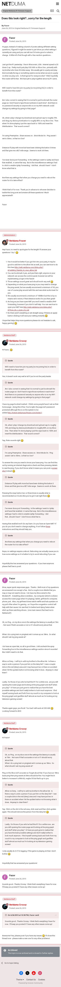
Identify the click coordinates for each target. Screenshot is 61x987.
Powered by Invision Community (31, 983)
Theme (20, 980)
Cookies (41, 980)
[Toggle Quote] (6, 360)
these (48, 527)
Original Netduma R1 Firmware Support (30, 28)
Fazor (6, 26)
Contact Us (31, 980)
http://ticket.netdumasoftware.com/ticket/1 (25, 413)
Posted (17, 41)
